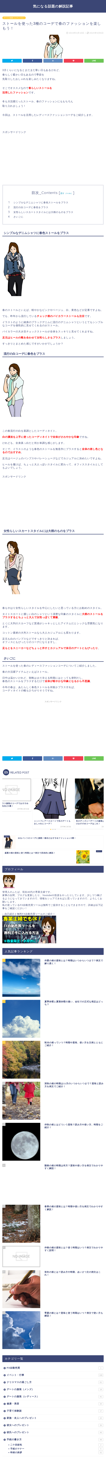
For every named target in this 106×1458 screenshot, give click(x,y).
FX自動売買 (55, 1336)
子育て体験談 (55, 1379)
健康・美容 (55, 1372)
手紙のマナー (56, 1417)
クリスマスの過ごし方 (55, 1350)
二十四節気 (56, 1413)
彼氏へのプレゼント (55, 1400)
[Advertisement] (28, 155)
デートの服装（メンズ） (55, 1357)
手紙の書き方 (55, 1408)
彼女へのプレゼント (55, 1393)
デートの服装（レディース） (14, 18)
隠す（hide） (66, 193)
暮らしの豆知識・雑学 (55, 1428)
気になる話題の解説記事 (53, 6)
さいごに (18, 216)
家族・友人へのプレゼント (55, 1386)
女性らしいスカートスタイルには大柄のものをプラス (43, 212)
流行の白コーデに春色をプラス (30, 207)
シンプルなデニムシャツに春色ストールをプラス (40, 202)
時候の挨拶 (56, 1421)
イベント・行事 (55, 1343)
